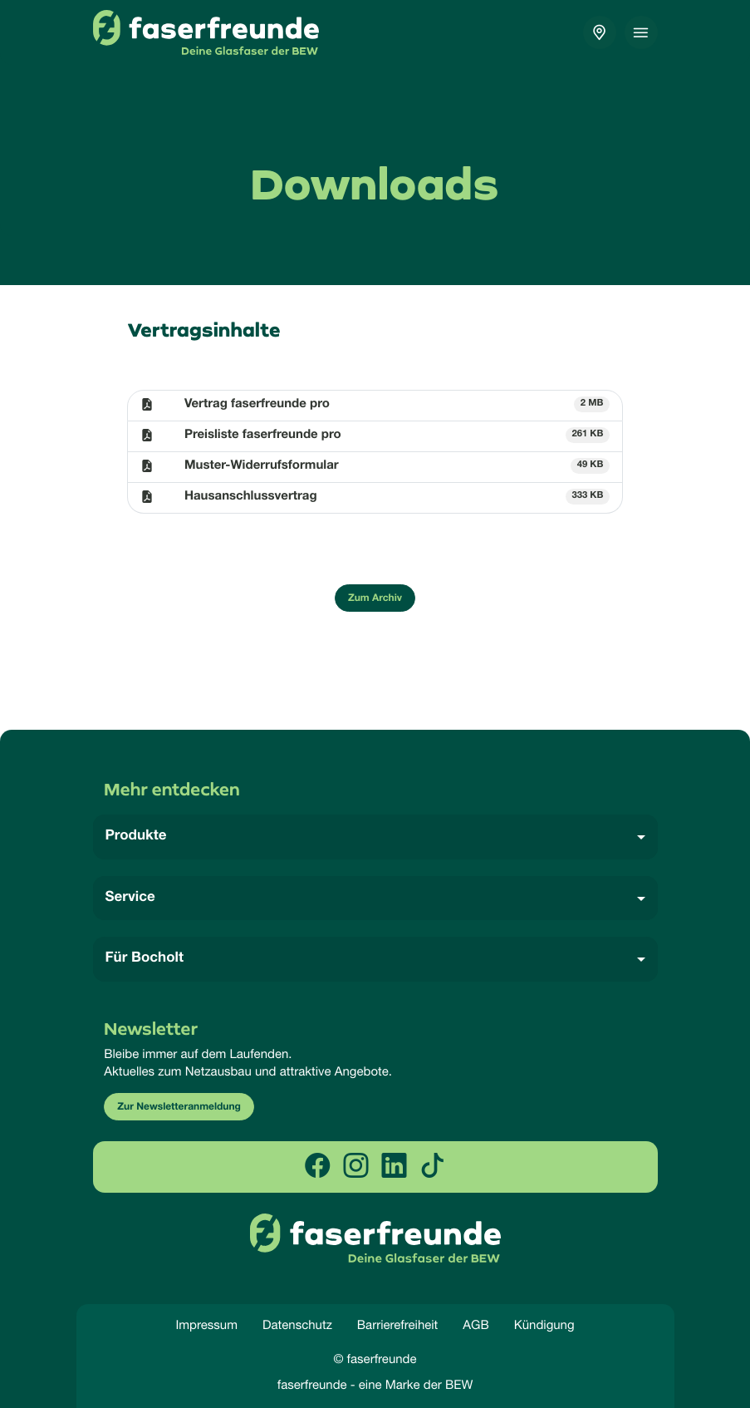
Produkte (136, 837)
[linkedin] (394, 1167)
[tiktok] (432, 1167)
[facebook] (317, 1167)
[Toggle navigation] (641, 32)
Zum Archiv (375, 599)
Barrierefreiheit (398, 1324)
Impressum (206, 1324)
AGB (475, 1324)
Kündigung (544, 1324)
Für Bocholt (144, 959)
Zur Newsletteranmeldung (179, 1108)
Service (130, 898)
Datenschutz (297, 1324)
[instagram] (355, 1167)
